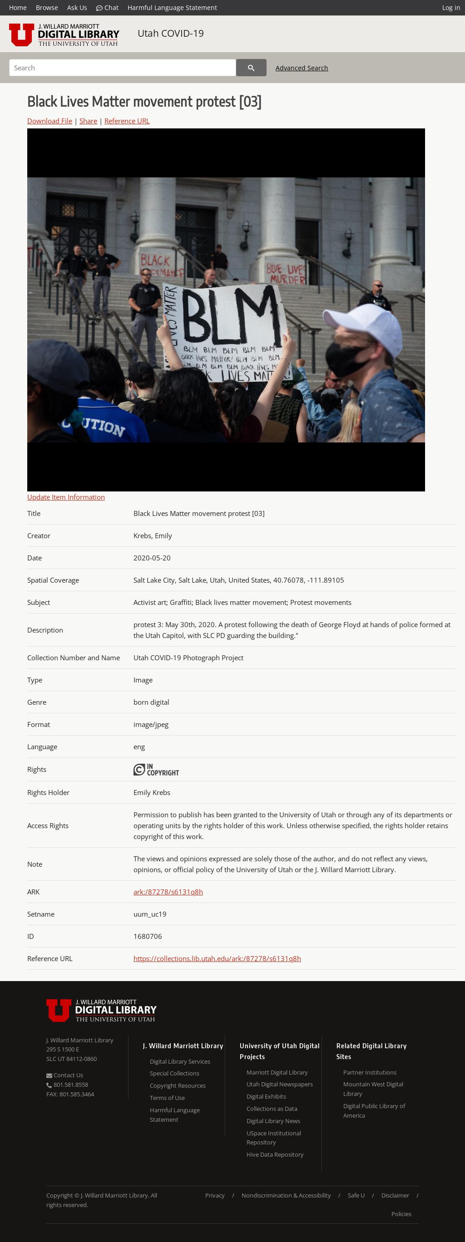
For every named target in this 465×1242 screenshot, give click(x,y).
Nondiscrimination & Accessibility (286, 1195)
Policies (401, 1214)
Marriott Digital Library (277, 1072)
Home (18, 7)
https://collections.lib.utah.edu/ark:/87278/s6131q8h (217, 958)
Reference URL (127, 120)
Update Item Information (66, 496)
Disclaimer (395, 1195)
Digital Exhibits (266, 1096)
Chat (107, 7)
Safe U (356, 1195)
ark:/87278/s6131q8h (168, 891)
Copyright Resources (178, 1085)
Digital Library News (273, 1121)
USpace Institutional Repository (274, 1138)
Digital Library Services (180, 1061)
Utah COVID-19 (171, 33)
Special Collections (174, 1073)
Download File (49, 120)
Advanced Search (302, 68)
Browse (47, 7)
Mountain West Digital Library (373, 1089)
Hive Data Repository (275, 1154)
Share (88, 120)
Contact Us (64, 1075)
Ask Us (77, 7)
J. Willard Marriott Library (80, 1040)
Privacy (215, 1195)
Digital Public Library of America (374, 1110)
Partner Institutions (369, 1072)
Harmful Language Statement (172, 7)
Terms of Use (167, 1098)
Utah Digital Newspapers (280, 1084)
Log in (451, 7)
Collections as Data (272, 1109)
